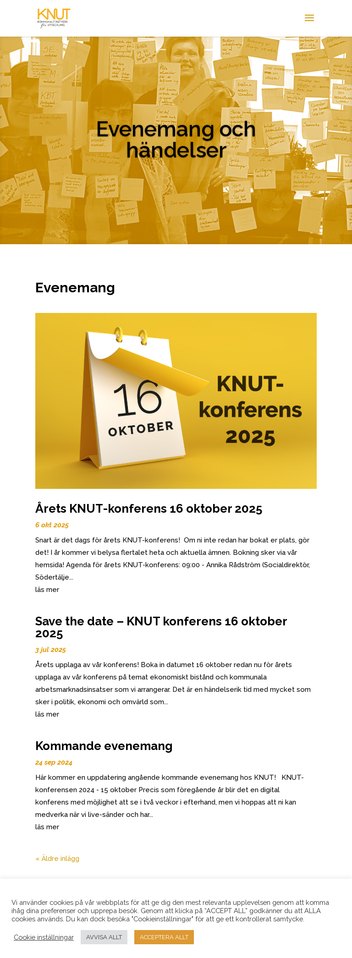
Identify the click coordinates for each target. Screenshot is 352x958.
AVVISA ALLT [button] (104, 937)
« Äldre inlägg (57, 858)
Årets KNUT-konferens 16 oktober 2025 (148, 508)
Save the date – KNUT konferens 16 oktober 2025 (161, 627)
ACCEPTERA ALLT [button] (164, 937)
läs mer (47, 590)
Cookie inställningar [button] (44, 937)
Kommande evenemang (104, 746)
